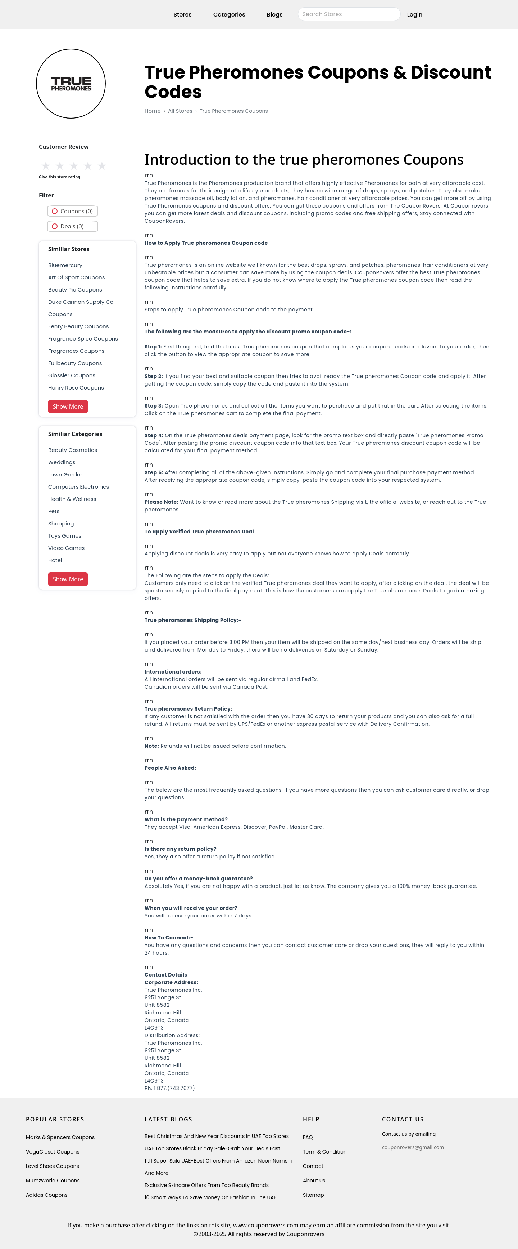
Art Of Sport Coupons (76, 277)
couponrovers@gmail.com (413, 1147)
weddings (61, 462)
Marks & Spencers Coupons (60, 1137)
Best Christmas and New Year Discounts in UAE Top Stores (217, 1136)
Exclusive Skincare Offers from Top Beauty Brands (207, 1185)
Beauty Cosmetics (72, 450)
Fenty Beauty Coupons (78, 326)
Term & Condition (325, 1151)
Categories (229, 16)
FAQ (308, 1137)
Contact (313, 1166)
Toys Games (64, 535)
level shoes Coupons (52, 1166)
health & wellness (72, 499)
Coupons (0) (76, 211)
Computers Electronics (78, 486)
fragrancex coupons (76, 351)
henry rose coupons (76, 387)
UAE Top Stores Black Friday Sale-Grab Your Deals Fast (212, 1148)
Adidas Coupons (47, 1195)
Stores (183, 16)
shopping (61, 523)
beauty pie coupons (75, 289)
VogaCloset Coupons (52, 1151)
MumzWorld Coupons (53, 1180)
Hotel (55, 560)
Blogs (275, 16)
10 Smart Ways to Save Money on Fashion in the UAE (210, 1197)
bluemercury (65, 265)
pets (53, 511)
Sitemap (313, 1195)
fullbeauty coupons (75, 363)
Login (415, 16)
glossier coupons (71, 375)
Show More (68, 406)
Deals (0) (71, 226)
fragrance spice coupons (83, 338)
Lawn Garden (66, 474)
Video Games (66, 548)
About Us (314, 1180)
